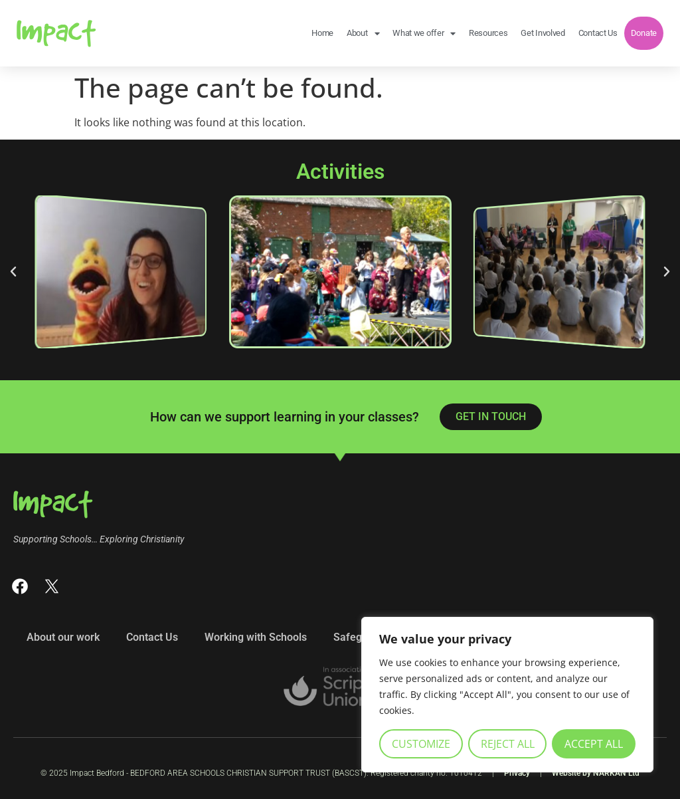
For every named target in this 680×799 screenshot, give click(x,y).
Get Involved (542, 33)
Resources (488, 33)
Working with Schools (256, 637)
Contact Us (598, 33)
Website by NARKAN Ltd (595, 773)
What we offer (424, 34)
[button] (13, 272)
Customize (421, 744)
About (363, 34)
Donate (644, 33)
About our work (63, 637)
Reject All (508, 744)
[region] (507, 694)
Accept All (593, 744)
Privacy (517, 773)
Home (322, 33)
